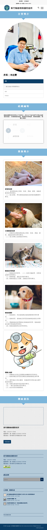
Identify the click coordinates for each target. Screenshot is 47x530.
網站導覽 (21, 1)
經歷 (6, 91)
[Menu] (41, 8)
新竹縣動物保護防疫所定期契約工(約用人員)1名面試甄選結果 (21, 494)
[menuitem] (20, 1)
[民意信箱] (7, 441)
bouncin (41, 527)
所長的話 (7, 95)
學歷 (6, 81)
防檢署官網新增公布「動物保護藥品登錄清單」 (17, 503)
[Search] (37, 8)
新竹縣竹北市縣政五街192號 (18, 435)
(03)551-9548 (11, 431)
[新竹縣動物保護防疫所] (19, 8)
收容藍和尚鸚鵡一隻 (11, 498)
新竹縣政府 (26, 1)
